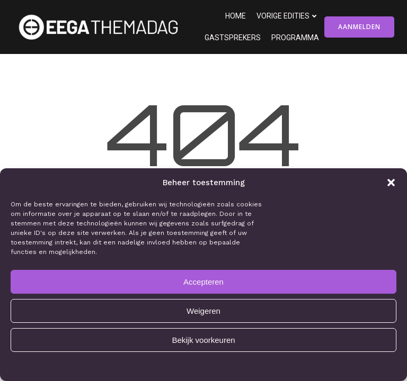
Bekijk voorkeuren (203, 339)
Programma (295, 37)
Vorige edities (287, 16)
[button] (391, 182)
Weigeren (203, 310)
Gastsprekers (233, 37)
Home (235, 16)
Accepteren (203, 281)
